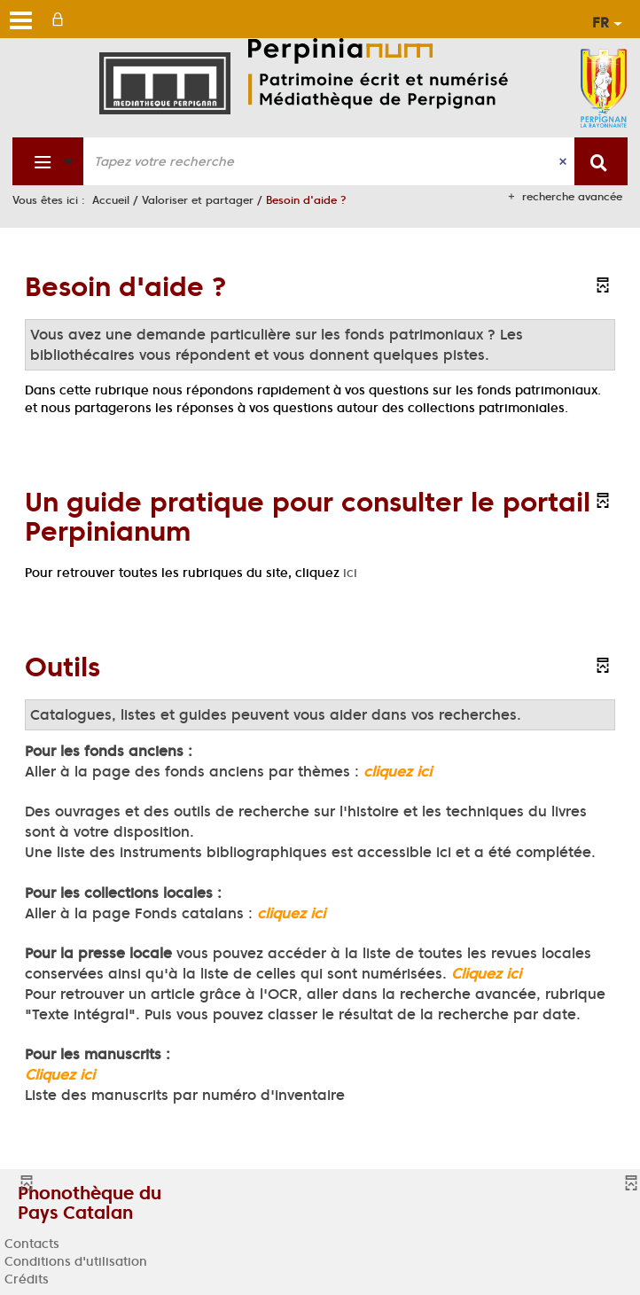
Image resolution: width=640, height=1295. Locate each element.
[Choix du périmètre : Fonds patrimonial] (48, 161)
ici (350, 573)
